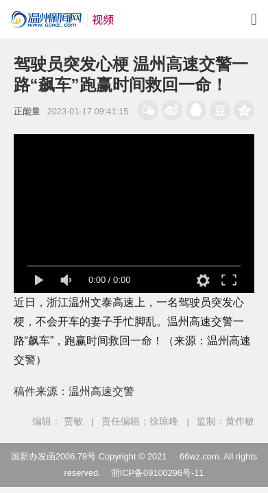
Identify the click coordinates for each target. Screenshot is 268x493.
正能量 (27, 111)
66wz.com (199, 456)
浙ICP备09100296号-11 (157, 473)
